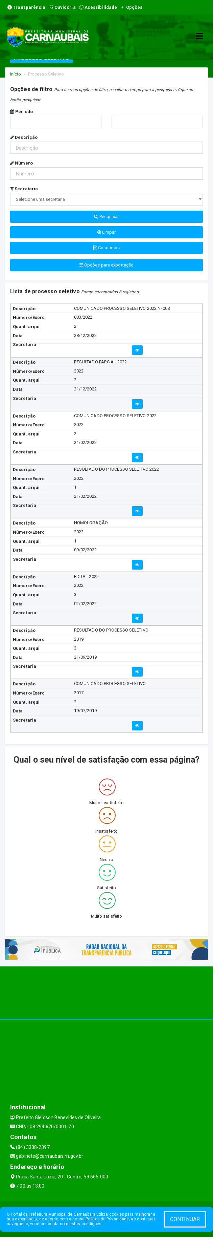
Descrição (24, 137)
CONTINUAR (185, 1219)
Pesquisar (106, 216)
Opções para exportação (106, 265)
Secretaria (24, 188)
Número (21, 163)
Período (21, 111)
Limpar (106, 232)
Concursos (106, 247)
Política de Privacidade (107, 1219)
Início (15, 74)
